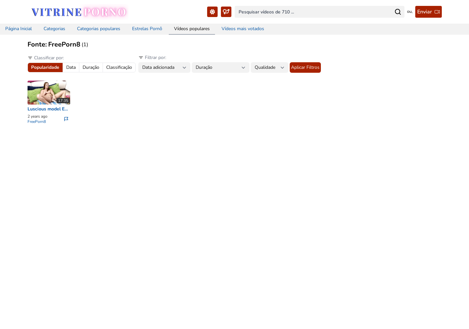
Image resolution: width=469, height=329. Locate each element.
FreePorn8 (37, 121)
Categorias (54, 29)
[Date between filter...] (164, 67)
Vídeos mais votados (243, 29)
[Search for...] (398, 12)
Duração (91, 67)
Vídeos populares (192, 29)
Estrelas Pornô (147, 29)
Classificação (119, 67)
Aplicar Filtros (305, 67)
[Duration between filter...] (220, 67)
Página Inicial (18, 29)
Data (71, 67)
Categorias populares (98, 29)
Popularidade (45, 67)
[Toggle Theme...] (212, 12)
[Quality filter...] (269, 67)
